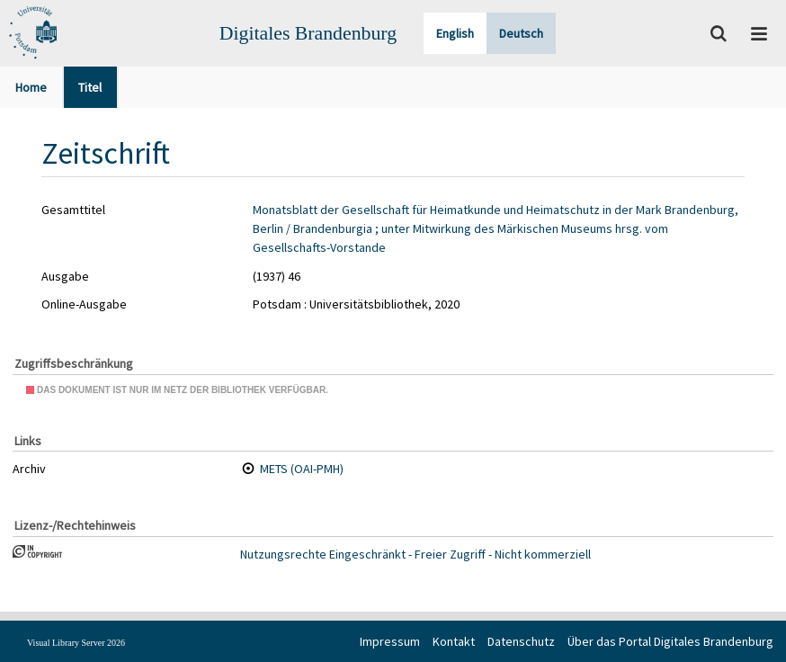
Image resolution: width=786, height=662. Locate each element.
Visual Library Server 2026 (76, 643)
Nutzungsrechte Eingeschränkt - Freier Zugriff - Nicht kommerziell (415, 554)
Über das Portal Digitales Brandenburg (670, 641)
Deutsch (521, 33)
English (455, 33)
